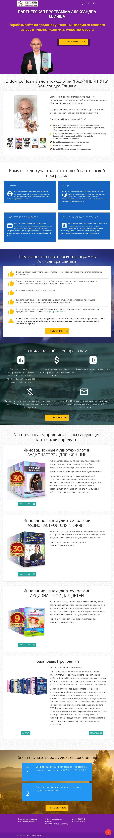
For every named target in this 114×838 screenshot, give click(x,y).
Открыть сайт (27, 503)
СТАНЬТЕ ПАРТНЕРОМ (57, 808)
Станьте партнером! (57, 330)
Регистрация (96, 733)
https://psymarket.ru (56, 311)
